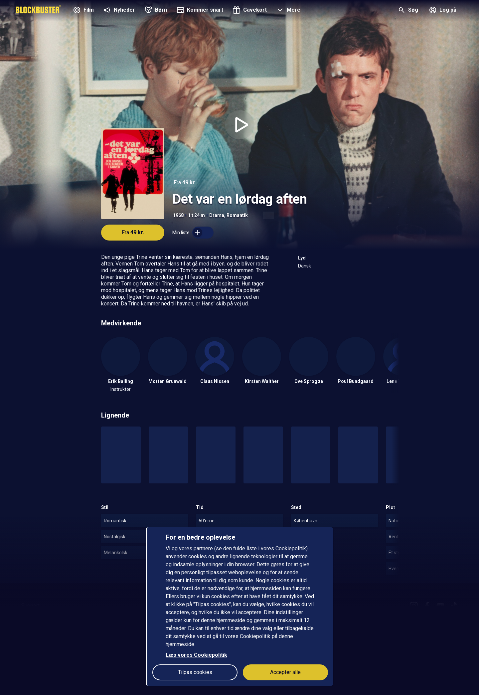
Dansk (304, 265)
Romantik (237, 215)
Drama (216, 215)
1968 (178, 215)
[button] (287, 10)
